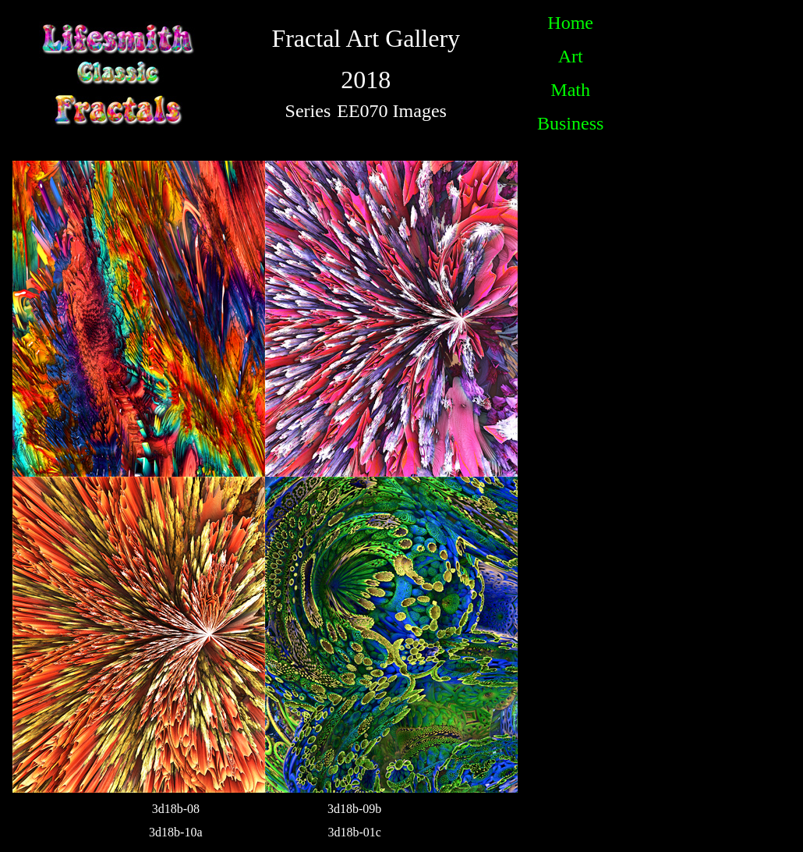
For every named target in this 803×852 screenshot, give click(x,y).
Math (570, 90)
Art (570, 56)
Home (570, 22)
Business (570, 123)
